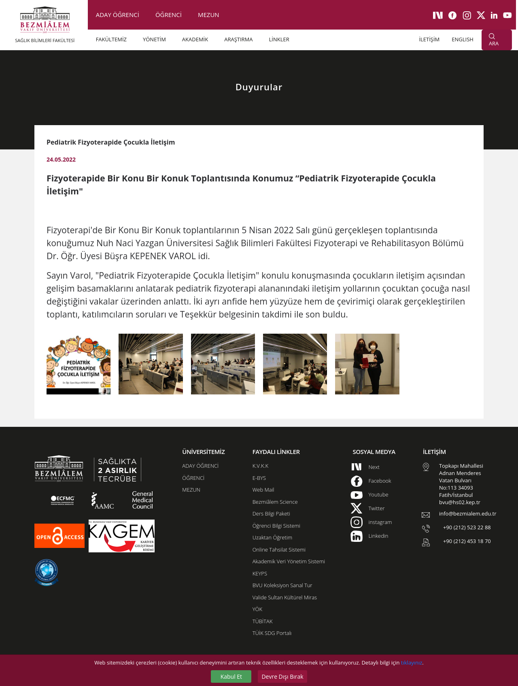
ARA (494, 40)
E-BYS (259, 477)
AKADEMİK (195, 39)
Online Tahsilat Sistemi (279, 549)
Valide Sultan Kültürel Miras (285, 597)
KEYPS (260, 573)
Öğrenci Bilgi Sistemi (276, 525)
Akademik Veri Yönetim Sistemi (289, 561)
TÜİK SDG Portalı (272, 633)
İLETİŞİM (429, 39)
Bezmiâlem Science (275, 501)
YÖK (257, 609)
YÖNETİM (154, 39)
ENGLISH (462, 39)
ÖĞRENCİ (168, 15)
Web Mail (263, 489)
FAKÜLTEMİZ (111, 39)
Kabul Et (231, 676)
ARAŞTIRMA (238, 39)
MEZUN (208, 15)
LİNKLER (279, 39)
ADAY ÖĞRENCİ (117, 15)
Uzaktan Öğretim (272, 537)
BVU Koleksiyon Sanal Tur (282, 585)
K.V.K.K (260, 465)
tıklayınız (411, 662)
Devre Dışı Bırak (282, 676)
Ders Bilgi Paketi (271, 513)
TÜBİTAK (263, 621)
